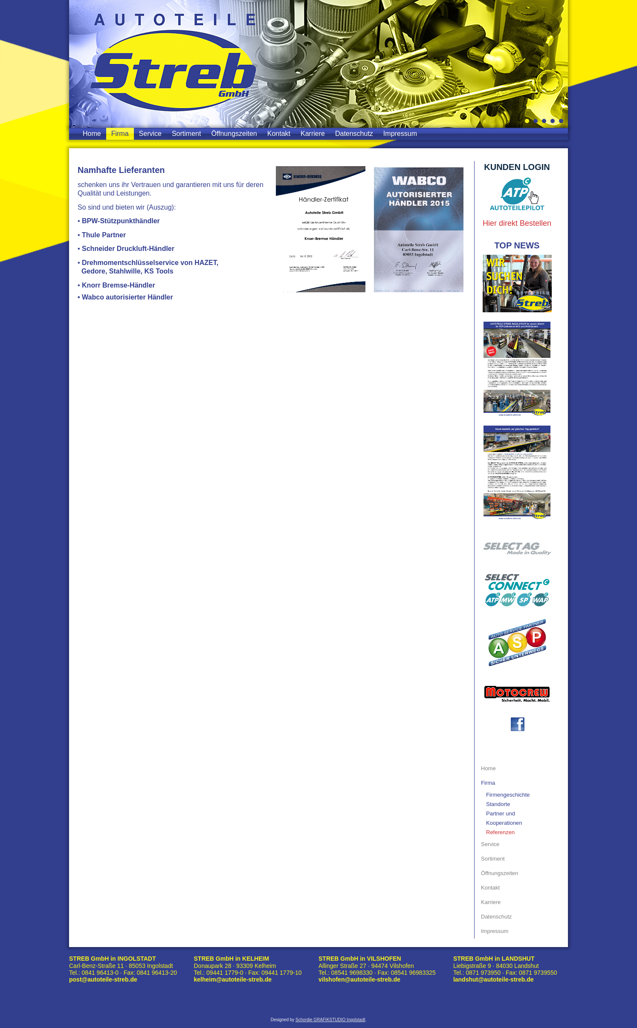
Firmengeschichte (508, 795)
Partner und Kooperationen (504, 818)
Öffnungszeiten (234, 133)
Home (92, 133)
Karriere (313, 133)
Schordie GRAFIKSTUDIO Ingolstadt (330, 1020)
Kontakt (278, 133)
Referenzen (500, 832)
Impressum (400, 133)
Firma (120, 133)
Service (150, 133)
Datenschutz (354, 133)
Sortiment (186, 133)
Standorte (498, 804)
